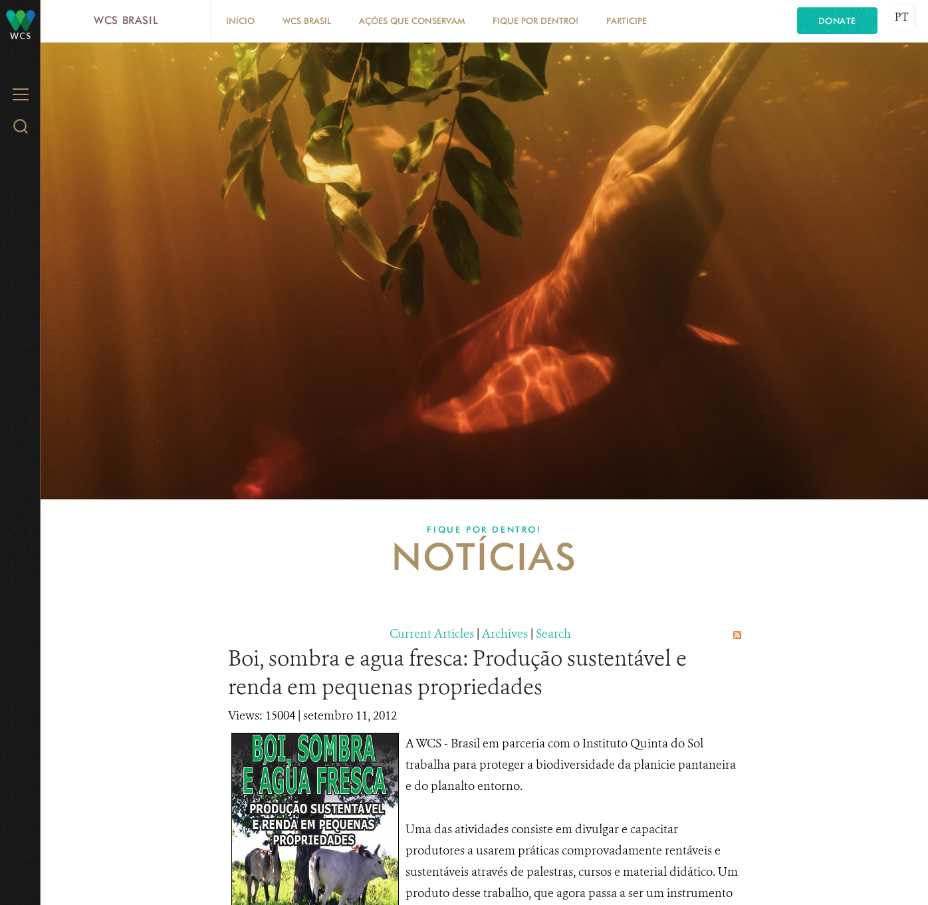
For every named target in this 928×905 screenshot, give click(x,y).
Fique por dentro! (535, 20)
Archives (505, 634)
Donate (837, 20)
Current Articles (432, 634)
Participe (626, 20)
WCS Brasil (126, 20)
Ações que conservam (412, 20)
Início (240, 20)
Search (553, 634)
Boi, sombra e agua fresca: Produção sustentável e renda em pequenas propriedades (457, 672)
